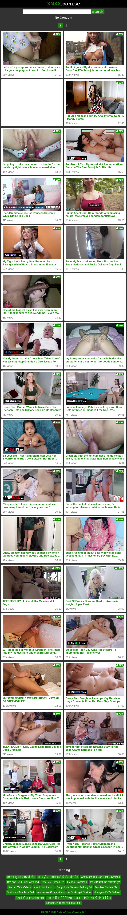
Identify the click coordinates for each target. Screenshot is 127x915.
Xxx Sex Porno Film (53, 882)
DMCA (62, 912)
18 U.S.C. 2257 (77, 912)
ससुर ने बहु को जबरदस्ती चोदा (21, 877)
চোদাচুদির (43, 877)
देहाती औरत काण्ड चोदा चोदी (30, 897)
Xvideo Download (77, 882)
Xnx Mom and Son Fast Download (100, 877)
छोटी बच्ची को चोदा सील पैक (64, 877)
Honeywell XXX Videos (107, 892)
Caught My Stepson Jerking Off (74, 887)
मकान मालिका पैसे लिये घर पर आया (64, 897)
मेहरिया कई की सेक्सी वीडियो (97, 897)
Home (44, 912)
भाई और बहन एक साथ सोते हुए (105, 882)
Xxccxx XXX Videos (19, 887)
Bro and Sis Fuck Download (23, 882)
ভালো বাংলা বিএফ (44, 887)
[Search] (57, 11)
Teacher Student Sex (107, 887)
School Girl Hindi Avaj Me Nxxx (63, 903)
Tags (53, 912)
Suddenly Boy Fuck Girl (20, 892)
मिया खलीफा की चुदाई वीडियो (51, 892)
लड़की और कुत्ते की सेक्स (79, 892)
